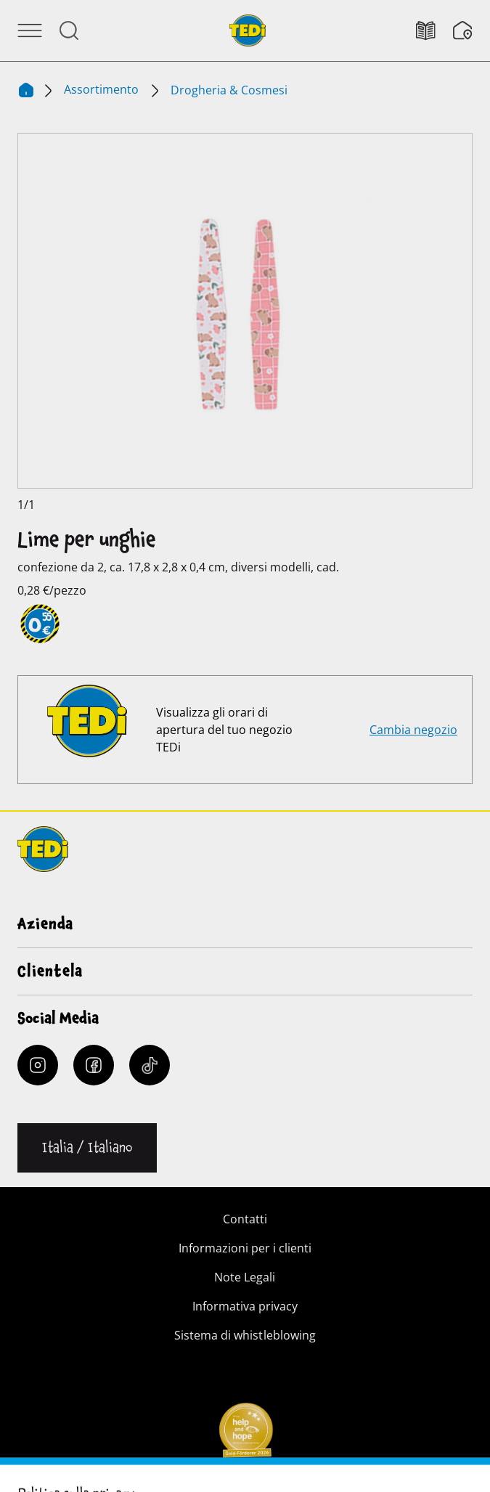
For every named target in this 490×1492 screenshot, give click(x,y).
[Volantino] (434, 31)
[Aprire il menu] (30, 30)
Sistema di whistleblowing (244, 1335)
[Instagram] (37, 1065)
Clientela (50, 971)
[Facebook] (93, 1065)
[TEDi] (247, 29)
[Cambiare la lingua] (87, 1148)
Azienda (45, 924)
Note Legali (244, 1277)
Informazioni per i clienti (245, 1248)
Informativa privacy (245, 1306)
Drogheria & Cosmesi (229, 90)
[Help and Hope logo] (245, 1435)
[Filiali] (463, 30)
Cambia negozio (413, 730)
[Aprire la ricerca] (69, 30)
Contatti (245, 1219)
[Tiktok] (149, 1065)
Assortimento (103, 89)
